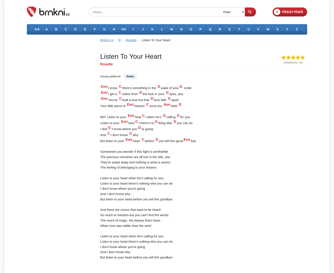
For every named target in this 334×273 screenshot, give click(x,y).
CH (123, 29)
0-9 (37, 29)
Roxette (131, 40)
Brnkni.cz (106, 40)
